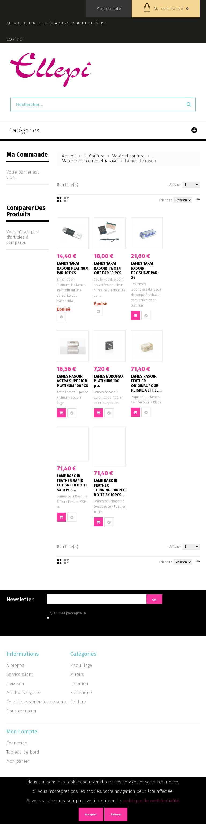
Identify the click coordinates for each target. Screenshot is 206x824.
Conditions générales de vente (36, 701)
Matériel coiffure (128, 156)
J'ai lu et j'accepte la (91, 613)
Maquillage (81, 665)
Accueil (69, 156)
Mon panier (17, 761)
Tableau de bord (22, 752)
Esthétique (81, 692)
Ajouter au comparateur (61, 316)
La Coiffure (94, 156)
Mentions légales (23, 692)
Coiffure (78, 701)
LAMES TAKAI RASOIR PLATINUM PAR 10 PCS (72, 268)
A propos (15, 665)
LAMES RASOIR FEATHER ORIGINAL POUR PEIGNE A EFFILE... (146, 383)
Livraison (15, 683)
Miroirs (77, 674)
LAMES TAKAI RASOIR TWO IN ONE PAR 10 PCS (108, 268)
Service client (19, 674)
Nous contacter (21, 711)
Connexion (16, 743)
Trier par (165, 200)
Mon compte (108, 8)
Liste (66, 199)
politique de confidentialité (151, 800)
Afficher (175, 184)
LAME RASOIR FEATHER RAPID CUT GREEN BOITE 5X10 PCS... (72, 483)
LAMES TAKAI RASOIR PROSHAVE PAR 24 (144, 270)
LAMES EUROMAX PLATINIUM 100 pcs (108, 381)
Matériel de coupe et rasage (89, 160)
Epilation (79, 683)
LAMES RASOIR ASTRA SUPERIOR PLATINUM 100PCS (72, 381)
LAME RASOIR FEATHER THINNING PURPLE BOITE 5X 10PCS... (109, 487)
